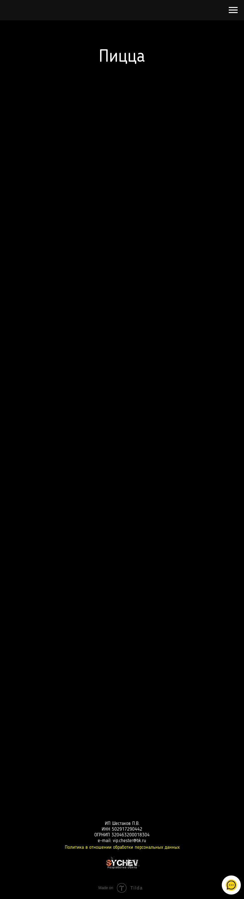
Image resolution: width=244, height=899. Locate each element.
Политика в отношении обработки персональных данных (122, 847)
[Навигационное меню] (233, 10)
